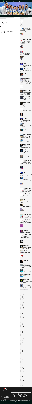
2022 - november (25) (22, 313)
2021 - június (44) (21, 322)
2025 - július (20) (21, 296)
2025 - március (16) (22, 298)
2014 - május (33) (21, 367)
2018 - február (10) (22, 343)
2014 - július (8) (21, 366)
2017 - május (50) (21, 348)
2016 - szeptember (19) (22, 352)
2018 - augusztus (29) (22, 340)
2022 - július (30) (21, 315)
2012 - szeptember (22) (22, 377)
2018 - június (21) (21, 341)
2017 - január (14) (21, 350)
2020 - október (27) (22, 326)
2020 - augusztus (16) (22, 327)
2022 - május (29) (21, 316)
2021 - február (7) (21, 324)
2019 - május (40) (21, 335)
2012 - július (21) (21, 378)
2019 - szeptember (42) (22, 333)
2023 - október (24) (22, 307)
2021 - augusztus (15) (22, 321)
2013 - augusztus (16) (22, 371)
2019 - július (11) (21, 334)
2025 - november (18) (22, 294)
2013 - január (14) (21, 375)
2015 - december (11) (22, 357)
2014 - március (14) (22, 368)
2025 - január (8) (21, 299)
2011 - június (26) (21, 385)
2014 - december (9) (22, 363)
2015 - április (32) (21, 361)
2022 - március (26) (22, 317)
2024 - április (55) (21, 304)
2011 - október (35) (22, 383)
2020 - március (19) (22, 330)
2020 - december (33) (22, 325)
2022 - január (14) (21, 318)
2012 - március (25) (22, 380)
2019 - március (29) (22, 336)
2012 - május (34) (21, 379)
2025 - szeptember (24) (22, 295)
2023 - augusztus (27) (22, 308)
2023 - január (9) (21, 312)
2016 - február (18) (22, 356)
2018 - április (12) (21, 342)
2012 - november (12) (22, 376)
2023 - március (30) (22, 311)
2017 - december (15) (22, 344)
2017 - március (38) (22, 349)
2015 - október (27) (22, 358)
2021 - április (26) (21, 323)
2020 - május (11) (21, 329)
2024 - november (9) (22, 300)
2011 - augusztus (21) (22, 384)
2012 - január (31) (21, 381)
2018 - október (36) (22, 339)
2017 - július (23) (21, 347)
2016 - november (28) (22, 351)
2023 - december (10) (22, 306)
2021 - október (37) (22, 320)
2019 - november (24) (22, 332)
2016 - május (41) (21, 354)
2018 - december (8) (22, 338)
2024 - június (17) (21, 303)
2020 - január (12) (21, 331)
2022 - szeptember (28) (22, 314)
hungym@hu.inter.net (5, 393)
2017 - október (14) (22, 345)
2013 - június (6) (21, 372)
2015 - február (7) (21, 362)
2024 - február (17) (22, 305)
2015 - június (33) (21, 360)
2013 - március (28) (22, 374)
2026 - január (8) (21, 293)
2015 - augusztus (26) (22, 359)
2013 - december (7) (22, 369)
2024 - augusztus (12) (22, 302)
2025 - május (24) (21, 297)
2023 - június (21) (21, 309)
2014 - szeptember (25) (22, 365)
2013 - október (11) (22, 370)
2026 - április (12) (21, 291)
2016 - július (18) (21, 353)
